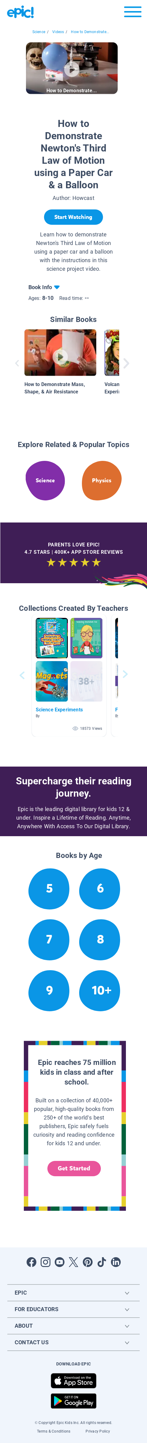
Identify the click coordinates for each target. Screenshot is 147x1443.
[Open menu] (132, 13)
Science (38, 32)
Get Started (74, 1168)
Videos (58, 32)
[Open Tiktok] (102, 1262)
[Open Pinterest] (88, 1262)
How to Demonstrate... (90, 32)
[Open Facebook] (31, 1262)
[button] (69, 675)
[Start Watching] (73, 217)
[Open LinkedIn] (116, 1262)
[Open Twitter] (74, 1262)
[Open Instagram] (45, 1262)
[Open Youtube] (59, 1262)
